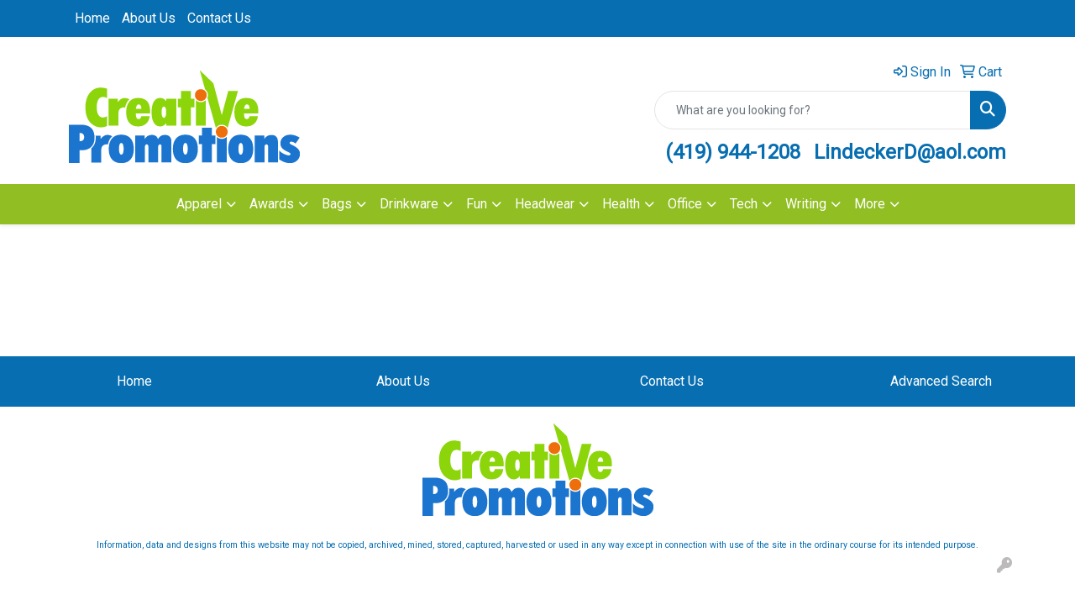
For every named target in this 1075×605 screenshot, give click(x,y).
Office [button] (685, 204)
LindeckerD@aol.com (910, 152)
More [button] (869, 204)
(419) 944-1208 (732, 152)
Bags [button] (337, 204)
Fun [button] (476, 204)
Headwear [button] (544, 204)
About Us (149, 18)
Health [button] (621, 204)
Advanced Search (941, 381)
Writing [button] (805, 204)
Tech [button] (744, 204)
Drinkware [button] (409, 204)
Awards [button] (271, 204)
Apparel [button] (199, 204)
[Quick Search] (812, 110)
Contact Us (219, 18)
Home (92, 18)
